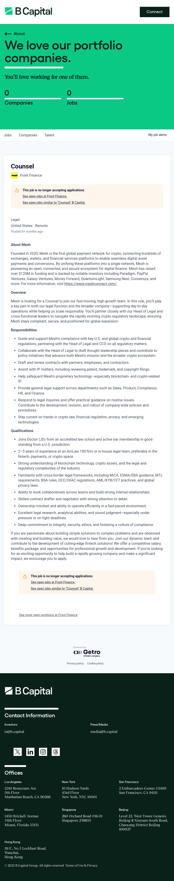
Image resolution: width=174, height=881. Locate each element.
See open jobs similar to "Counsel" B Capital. (54, 202)
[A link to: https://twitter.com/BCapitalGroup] (18, 752)
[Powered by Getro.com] (87, 651)
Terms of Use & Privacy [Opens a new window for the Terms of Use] (81, 865)
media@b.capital (104, 731)
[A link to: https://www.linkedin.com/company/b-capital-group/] (30, 752)
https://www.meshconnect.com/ (90, 284)
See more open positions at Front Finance (48, 615)
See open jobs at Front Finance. (45, 196)
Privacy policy (75, 663)
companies (28, 135)
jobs (8, 135)
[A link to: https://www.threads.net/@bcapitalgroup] (56, 752)
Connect (155, 11)
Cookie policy (95, 663)
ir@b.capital (14, 731)
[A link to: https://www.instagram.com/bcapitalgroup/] (43, 752)
